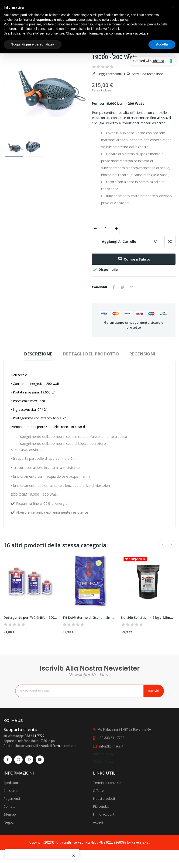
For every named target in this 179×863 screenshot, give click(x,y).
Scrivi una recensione (147, 74)
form (56, 784)
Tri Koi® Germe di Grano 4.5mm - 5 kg (89, 617)
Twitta (122, 287)
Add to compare (170, 241)
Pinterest (131, 287)
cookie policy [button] (119, 19)
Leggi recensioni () (111, 74)
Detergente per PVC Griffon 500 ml (30, 617)
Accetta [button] (162, 44)
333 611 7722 (34, 774)
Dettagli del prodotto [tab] (91, 354)
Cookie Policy (103, 799)
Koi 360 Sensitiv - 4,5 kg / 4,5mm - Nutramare (148, 617)
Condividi (113, 287)
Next (172, 544)
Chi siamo (10, 835)
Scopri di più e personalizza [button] (32, 44)
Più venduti (101, 851)
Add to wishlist (156, 241)
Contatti (9, 851)
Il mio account (103, 858)
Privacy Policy (103, 792)
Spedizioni (11, 827)
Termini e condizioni (108, 827)
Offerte (98, 835)
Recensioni (142, 354)
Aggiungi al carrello (119, 241)
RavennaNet (140, 842)
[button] (173, 7)
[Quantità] (106, 228)
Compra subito (133, 259)
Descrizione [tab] (38, 354)
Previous (162, 544)
